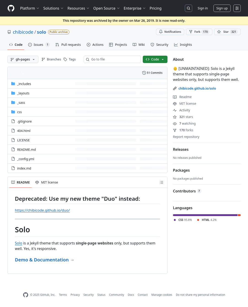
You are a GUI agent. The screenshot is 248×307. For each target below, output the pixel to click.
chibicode (23, 32)
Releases (181, 149)
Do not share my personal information (200, 295)
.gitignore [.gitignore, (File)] (24, 121)
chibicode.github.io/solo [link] (197, 88)
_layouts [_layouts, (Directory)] (23, 93)
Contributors (187, 191)
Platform (30, 8)
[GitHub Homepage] (25, 295)
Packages (181, 170)
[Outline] (161, 182)
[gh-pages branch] (22, 59)
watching (184, 123)
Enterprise (135, 8)
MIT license (184, 103)
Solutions (53, 8)
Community (116, 295)
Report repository (186, 136)
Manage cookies (161, 295)
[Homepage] (11, 8)
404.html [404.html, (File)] (23, 131)
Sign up (222, 8)
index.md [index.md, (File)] (24, 168)
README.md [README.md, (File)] (26, 149)
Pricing (156, 8)
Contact (143, 295)
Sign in (203, 8)
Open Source (106, 8)
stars (183, 117)
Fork (199, 32)
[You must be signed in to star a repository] (227, 32)
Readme (182, 97)
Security (89, 295)
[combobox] (114, 59)
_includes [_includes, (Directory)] (24, 84)
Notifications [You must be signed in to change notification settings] (170, 32)
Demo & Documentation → (44, 260)
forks (183, 130)
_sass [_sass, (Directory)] (21, 102)
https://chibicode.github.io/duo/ (42, 210)
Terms (63, 295)
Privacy (75, 295)
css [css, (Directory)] (19, 112)
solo (41, 32)
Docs (131, 295)
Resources (78, 8)
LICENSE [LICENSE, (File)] (23, 140)
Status (101, 295)
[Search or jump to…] (188, 8)
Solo (18, 243)
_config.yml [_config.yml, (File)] (25, 159)
